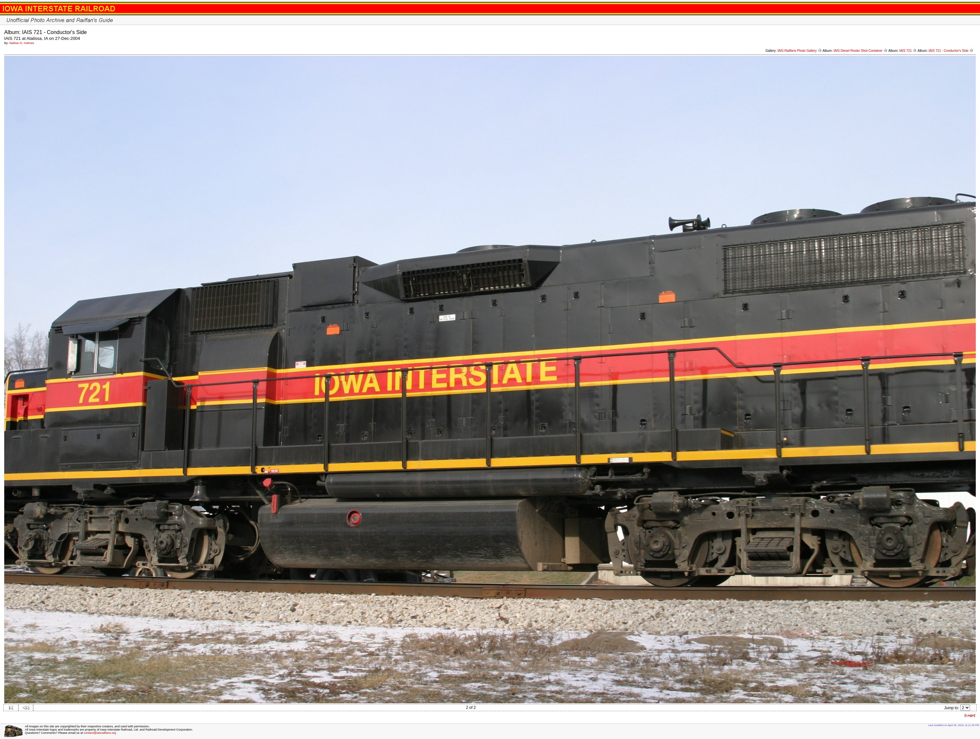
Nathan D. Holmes (21, 43)
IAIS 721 (908, 50)
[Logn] (969, 715)
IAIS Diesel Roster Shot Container (861, 50)
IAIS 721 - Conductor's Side (951, 50)
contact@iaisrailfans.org (100, 732)
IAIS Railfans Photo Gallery (800, 50)
